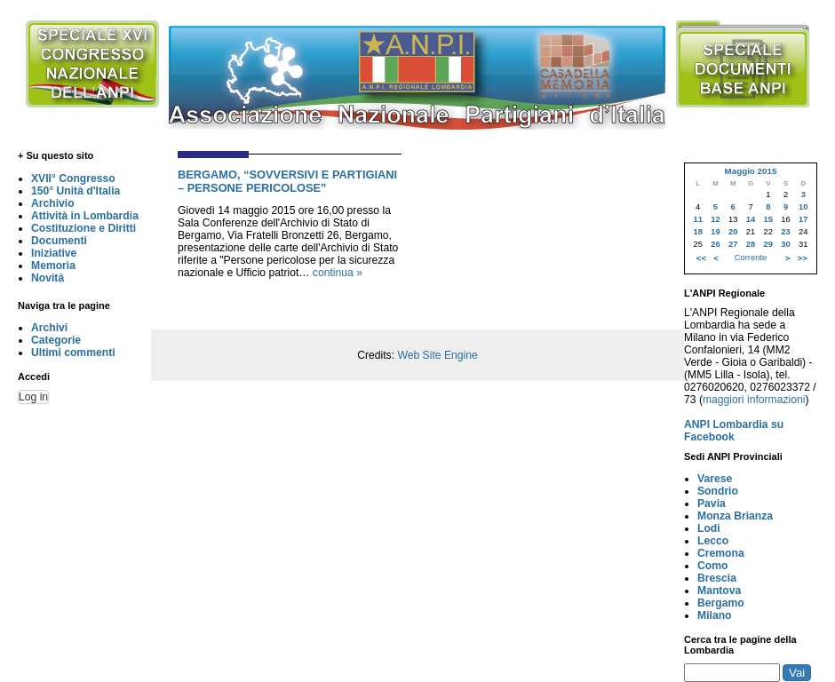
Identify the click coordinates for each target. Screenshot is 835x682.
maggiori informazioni (754, 399)
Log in (33, 397)
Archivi (49, 327)
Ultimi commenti (73, 352)
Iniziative (53, 253)
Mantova (719, 590)
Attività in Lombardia (85, 216)
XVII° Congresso (73, 178)
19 (715, 231)
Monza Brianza (735, 516)
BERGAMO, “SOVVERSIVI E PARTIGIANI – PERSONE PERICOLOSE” (287, 181)
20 (732, 231)
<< (701, 258)
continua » (337, 272)
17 (803, 219)
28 (750, 244)
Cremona (720, 553)
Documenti (59, 240)
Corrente (751, 257)
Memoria (53, 265)
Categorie (56, 340)
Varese (714, 478)
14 (750, 219)
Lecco (712, 541)
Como (712, 565)
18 (697, 231)
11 (697, 219)
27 (732, 244)
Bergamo (720, 603)
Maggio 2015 (750, 171)
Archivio (53, 203)
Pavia (711, 503)
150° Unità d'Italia (75, 191)
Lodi (708, 528)
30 (785, 244)
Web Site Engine (437, 355)
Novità (47, 278)
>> (802, 258)
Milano (714, 615)
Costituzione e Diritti (83, 228)
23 (785, 231)
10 (803, 206)
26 (715, 244)
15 (768, 219)
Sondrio (717, 491)
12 (715, 219)
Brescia (716, 578)
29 (768, 244)
